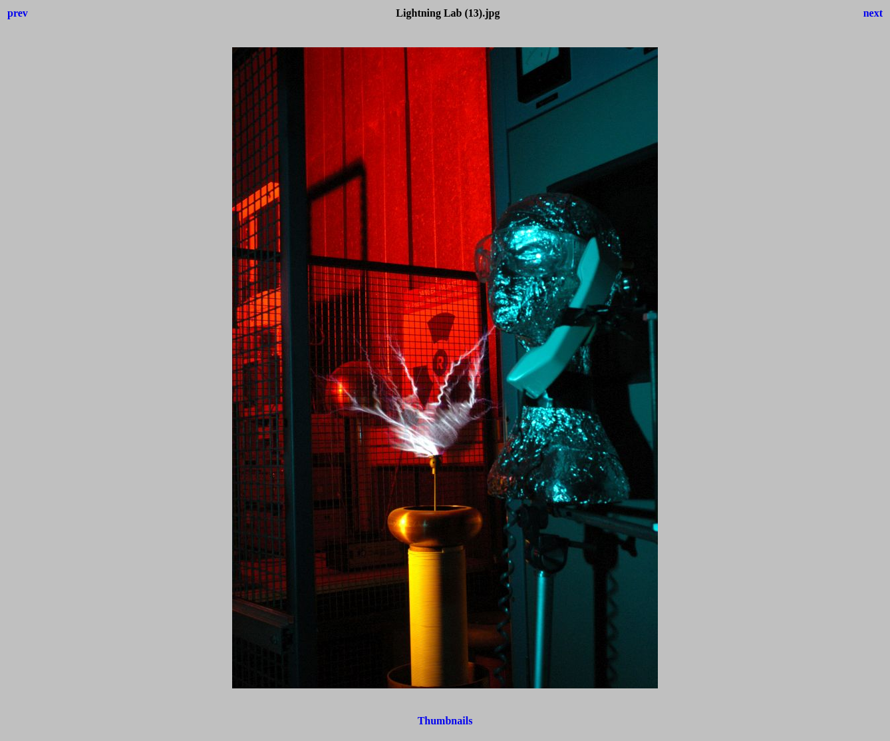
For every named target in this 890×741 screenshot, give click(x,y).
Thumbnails (445, 720)
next (873, 13)
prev (17, 13)
